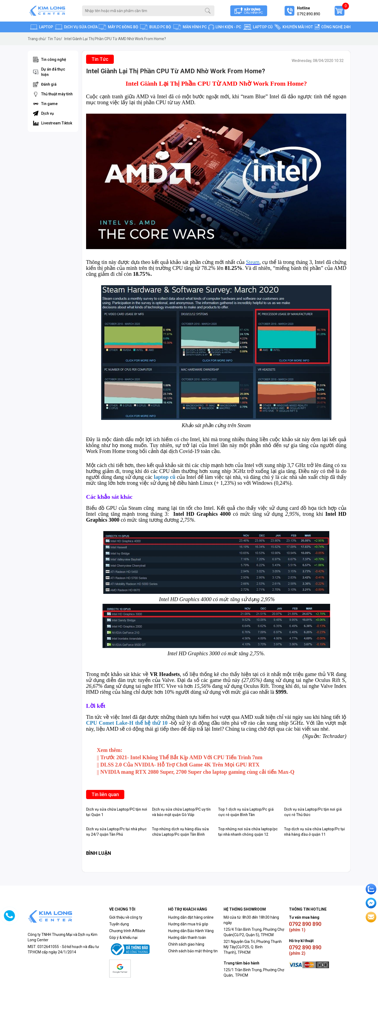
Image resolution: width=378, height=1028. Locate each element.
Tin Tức (55, 39)
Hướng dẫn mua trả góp (188, 924)
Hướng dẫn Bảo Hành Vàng (191, 931)
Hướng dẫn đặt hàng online (191, 917)
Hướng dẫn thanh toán (187, 937)
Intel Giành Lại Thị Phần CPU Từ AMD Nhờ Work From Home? (115, 39)
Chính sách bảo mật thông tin (193, 951)
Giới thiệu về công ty (125, 917)
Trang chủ (37, 39)
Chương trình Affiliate (127, 931)
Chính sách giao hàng (186, 944)
